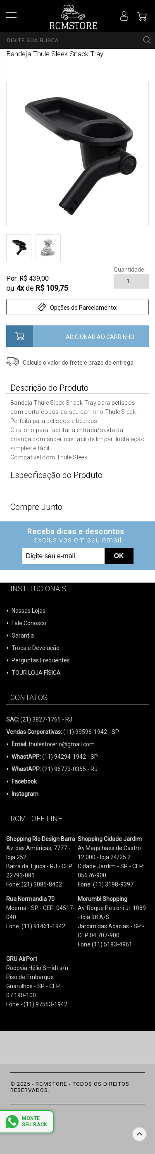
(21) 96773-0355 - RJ (55, 769)
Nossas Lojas (28, 610)
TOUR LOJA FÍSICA (36, 672)
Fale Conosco (29, 623)
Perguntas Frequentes (41, 660)
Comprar (77, 336)
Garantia (23, 635)
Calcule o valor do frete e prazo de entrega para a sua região (78, 362)
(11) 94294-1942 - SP (55, 756)
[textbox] (77, 40)
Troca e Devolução (36, 648)
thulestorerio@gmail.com (53, 744)
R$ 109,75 (52, 288)
